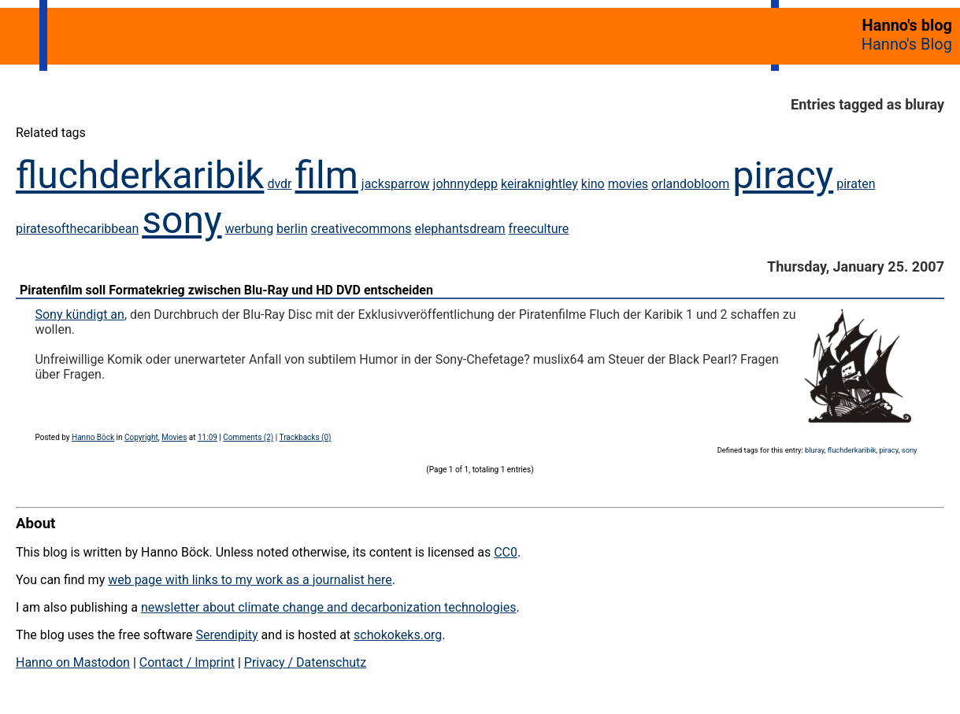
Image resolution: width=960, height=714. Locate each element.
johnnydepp (465, 183)
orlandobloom (690, 183)
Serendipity (226, 634)
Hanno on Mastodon (73, 662)
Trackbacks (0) (306, 437)
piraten (855, 183)
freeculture (539, 228)
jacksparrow (395, 183)
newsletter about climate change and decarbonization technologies (328, 607)
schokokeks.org (398, 634)
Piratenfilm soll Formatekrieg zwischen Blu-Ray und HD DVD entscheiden (226, 290)
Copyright (141, 437)
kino (593, 183)
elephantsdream (459, 228)
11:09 (207, 437)
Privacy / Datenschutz (305, 662)
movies (628, 183)
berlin (292, 228)
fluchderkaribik (140, 175)
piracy (782, 175)
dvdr (279, 183)
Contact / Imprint (187, 662)
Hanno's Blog (907, 44)
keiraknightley (539, 183)
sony (181, 220)
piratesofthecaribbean (77, 228)
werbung (249, 228)
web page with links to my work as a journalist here (250, 579)
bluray (815, 450)
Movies (174, 437)
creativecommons (361, 228)
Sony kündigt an (79, 314)
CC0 (505, 552)
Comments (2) (248, 437)
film (326, 175)
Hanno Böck (93, 437)
